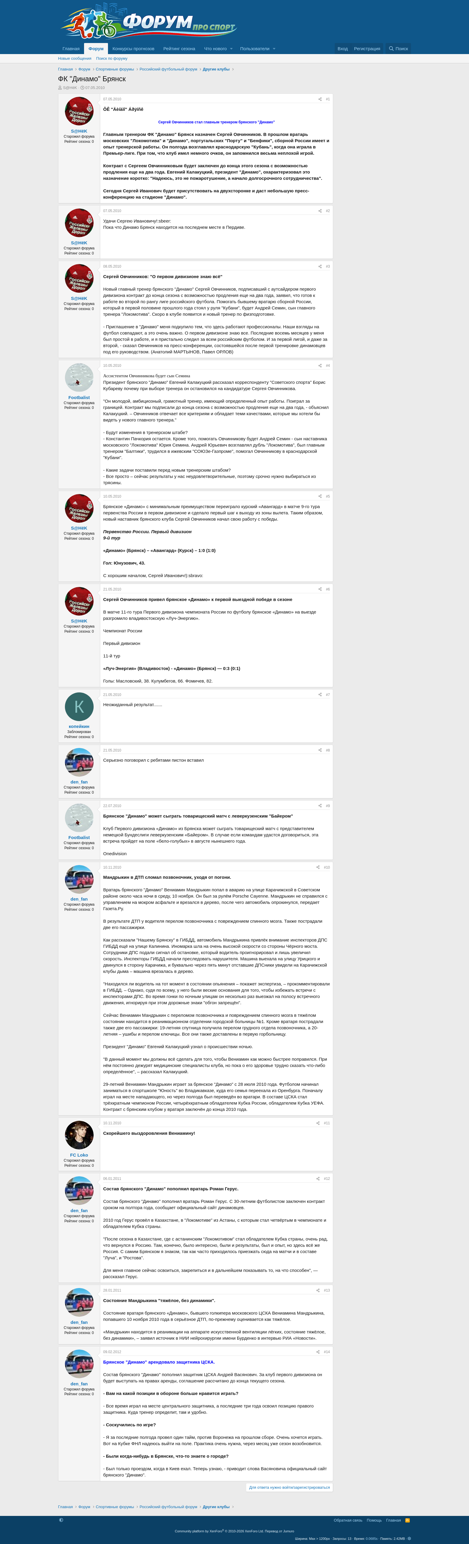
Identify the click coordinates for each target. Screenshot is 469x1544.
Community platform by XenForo (219, 1531)
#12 (327, 1179)
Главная (71, 48)
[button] (231, 48)
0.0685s (371, 1538)
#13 (327, 1290)
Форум (96, 48)
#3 (328, 266)
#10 (327, 867)
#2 (328, 211)
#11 (327, 1123)
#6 (328, 589)
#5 (328, 496)
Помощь (374, 1520)
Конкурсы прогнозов (133, 48)
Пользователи (254, 48)
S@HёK (70, 87)
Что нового (215, 48)
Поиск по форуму (111, 58)
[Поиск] (398, 48)
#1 (328, 99)
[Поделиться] (320, 99)
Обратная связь (348, 1520)
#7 (328, 695)
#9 (328, 806)
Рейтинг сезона (179, 48)
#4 (328, 366)
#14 (327, 1352)
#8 (328, 750)
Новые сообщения (75, 58)
